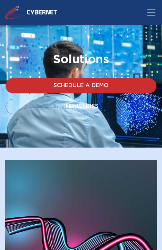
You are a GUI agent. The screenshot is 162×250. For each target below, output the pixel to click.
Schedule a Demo (81, 85)
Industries (81, 106)
